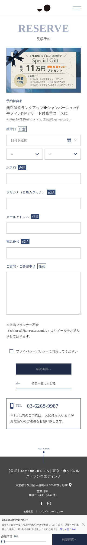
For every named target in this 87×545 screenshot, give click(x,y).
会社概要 (28, 511)
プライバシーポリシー (32, 351)
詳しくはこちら (68, 529)
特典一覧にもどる (44, 383)
